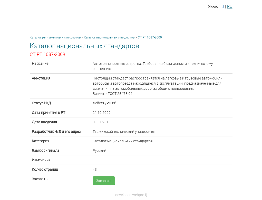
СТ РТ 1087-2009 (150, 37)
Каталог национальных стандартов (109, 37)
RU (229, 6)
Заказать (104, 181)
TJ (222, 6)
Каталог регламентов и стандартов (55, 37)
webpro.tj (139, 195)
